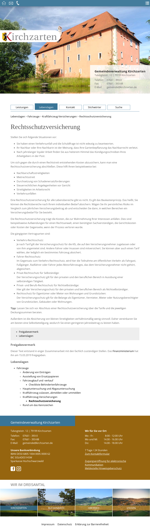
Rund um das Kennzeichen (38, 405)
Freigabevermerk (28, 331)
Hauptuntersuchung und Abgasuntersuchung (49, 388)
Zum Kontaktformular (97, 454)
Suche (118, 107)
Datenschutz (65, 524)
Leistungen (22, 107)
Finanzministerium (123, 351)
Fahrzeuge (34, 116)
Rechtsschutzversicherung (45, 401)
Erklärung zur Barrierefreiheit (92, 524)
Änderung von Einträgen (37, 372)
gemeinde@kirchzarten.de (122, 87)
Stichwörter (94, 107)
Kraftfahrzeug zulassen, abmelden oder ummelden (52, 392)
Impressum (47, 524)
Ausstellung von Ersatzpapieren (41, 376)
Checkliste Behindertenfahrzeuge (48, 384)
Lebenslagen (46, 107)
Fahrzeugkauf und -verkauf (38, 380)
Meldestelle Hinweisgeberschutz (103, 468)
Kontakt (70, 107)
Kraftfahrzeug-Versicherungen (59, 116)
